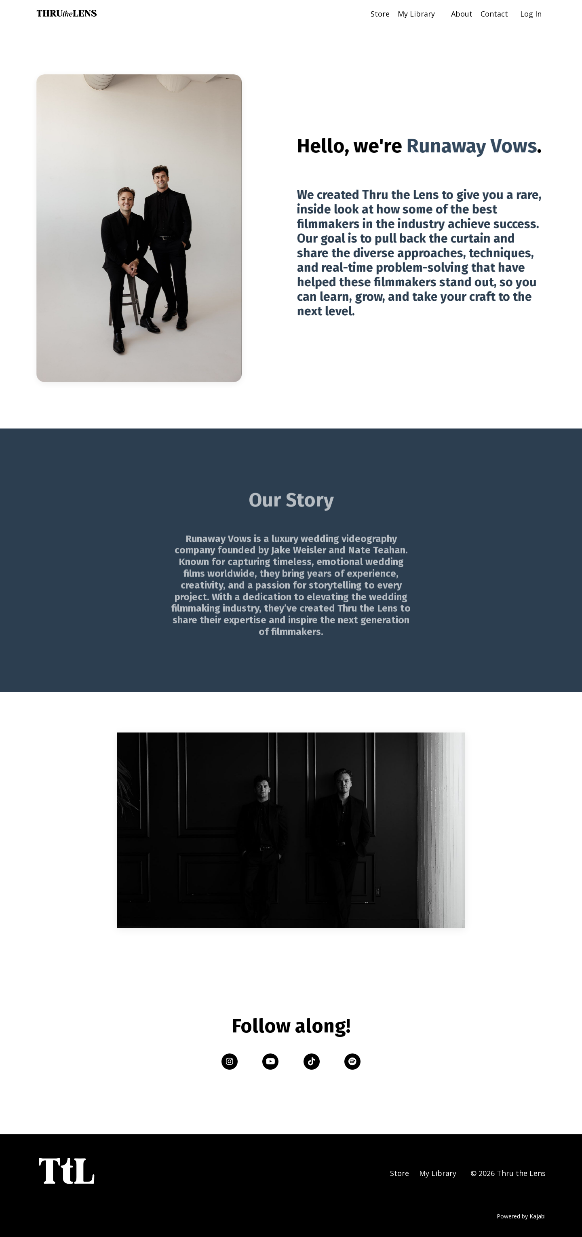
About (461, 14)
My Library (416, 14)
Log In (531, 14)
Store (380, 14)
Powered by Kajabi (521, 1216)
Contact (494, 14)
